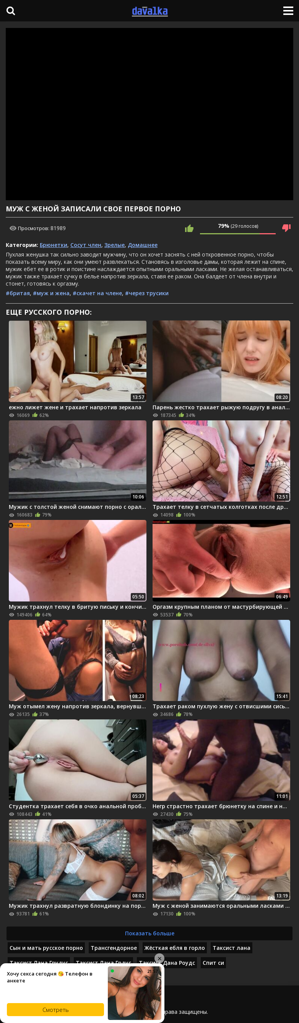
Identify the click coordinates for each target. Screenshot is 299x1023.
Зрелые (114, 244)
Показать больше (149, 933)
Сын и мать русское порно (46, 947)
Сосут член (85, 244)
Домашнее (143, 244)
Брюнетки (53, 244)
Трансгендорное (114, 947)
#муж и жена (51, 293)
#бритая (18, 293)
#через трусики (147, 293)
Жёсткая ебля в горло (175, 947)
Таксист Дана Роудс (167, 962)
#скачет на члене (97, 293)
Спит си (213, 962)
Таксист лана (231, 947)
